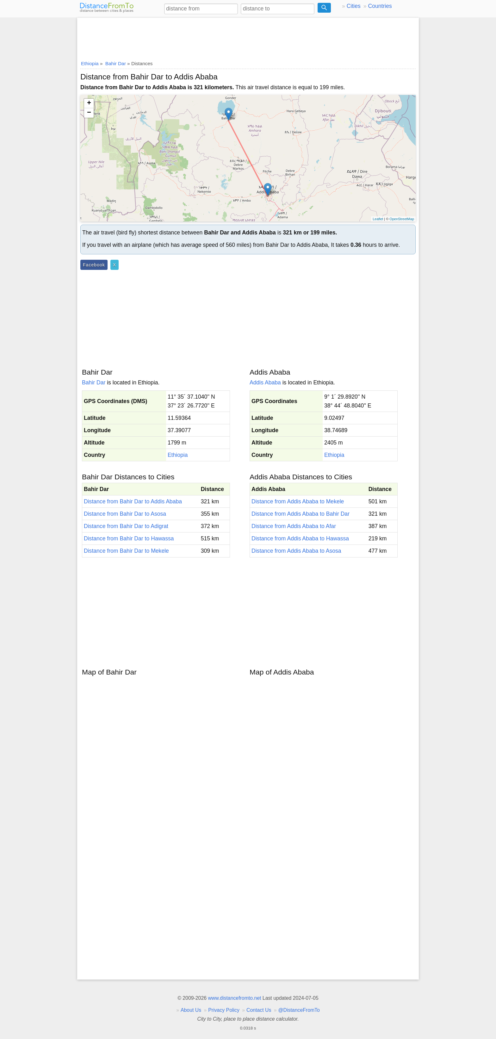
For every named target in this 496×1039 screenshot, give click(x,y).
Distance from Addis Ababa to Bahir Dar (300, 514)
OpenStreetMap (401, 219)
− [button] (89, 113)
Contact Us (258, 1010)
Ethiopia (178, 455)
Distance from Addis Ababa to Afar (293, 526)
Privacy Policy (223, 1010)
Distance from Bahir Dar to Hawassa (129, 538)
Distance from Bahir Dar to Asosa (125, 514)
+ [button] (89, 103)
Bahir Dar (93, 382)
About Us (191, 1010)
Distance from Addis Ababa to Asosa (296, 551)
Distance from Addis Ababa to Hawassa (300, 538)
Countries (380, 6)
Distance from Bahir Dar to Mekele (126, 551)
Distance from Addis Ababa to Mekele (297, 501)
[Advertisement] (248, 37)
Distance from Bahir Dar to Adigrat (126, 526)
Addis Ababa (265, 382)
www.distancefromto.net (234, 998)
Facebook (94, 264)
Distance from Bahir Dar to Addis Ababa (133, 501)
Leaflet (378, 219)
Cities (354, 6)
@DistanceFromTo (299, 1010)
